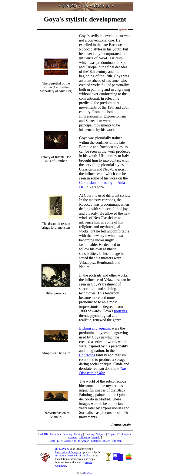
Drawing (89, 434)
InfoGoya (88, 473)
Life (59, 440)
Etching (78, 434)
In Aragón (83, 440)
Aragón (96, 437)
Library (106, 440)
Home (51, 440)
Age (73, 440)
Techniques (124, 434)
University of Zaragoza (68, 452)
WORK (44, 434)
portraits (120, 311)
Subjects (101, 434)
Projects (111, 434)
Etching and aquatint (95, 328)
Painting (67, 434)
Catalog (95, 440)
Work (67, 440)
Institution (73, 455)
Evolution (55, 434)
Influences (84, 437)
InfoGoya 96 (62, 448)
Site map (117, 440)
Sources (72, 437)
